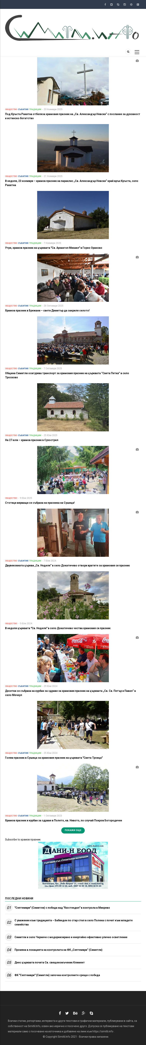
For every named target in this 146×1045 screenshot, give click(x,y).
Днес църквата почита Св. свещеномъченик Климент (50, 962)
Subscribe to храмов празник (23, 839)
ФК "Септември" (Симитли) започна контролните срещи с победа (57, 975)
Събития (23, 109)
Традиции (35, 109)
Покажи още (73, 830)
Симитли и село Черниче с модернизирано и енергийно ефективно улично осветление (71, 937)
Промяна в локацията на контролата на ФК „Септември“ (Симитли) (58, 949)
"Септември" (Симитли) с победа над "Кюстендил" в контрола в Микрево (62, 907)
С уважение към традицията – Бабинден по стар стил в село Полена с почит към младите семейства (74, 922)
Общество (11, 109)
